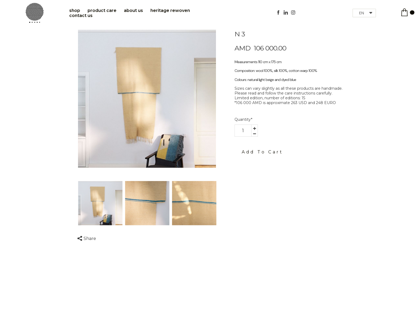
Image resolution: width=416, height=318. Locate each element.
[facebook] (278, 12)
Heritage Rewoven (170, 10)
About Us (133, 10)
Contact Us (81, 15)
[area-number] (243, 130)
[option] (147, 99)
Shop (74, 10)
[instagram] (293, 12)
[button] (364, 13)
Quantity (243, 119)
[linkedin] (286, 12)
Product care (102, 10)
